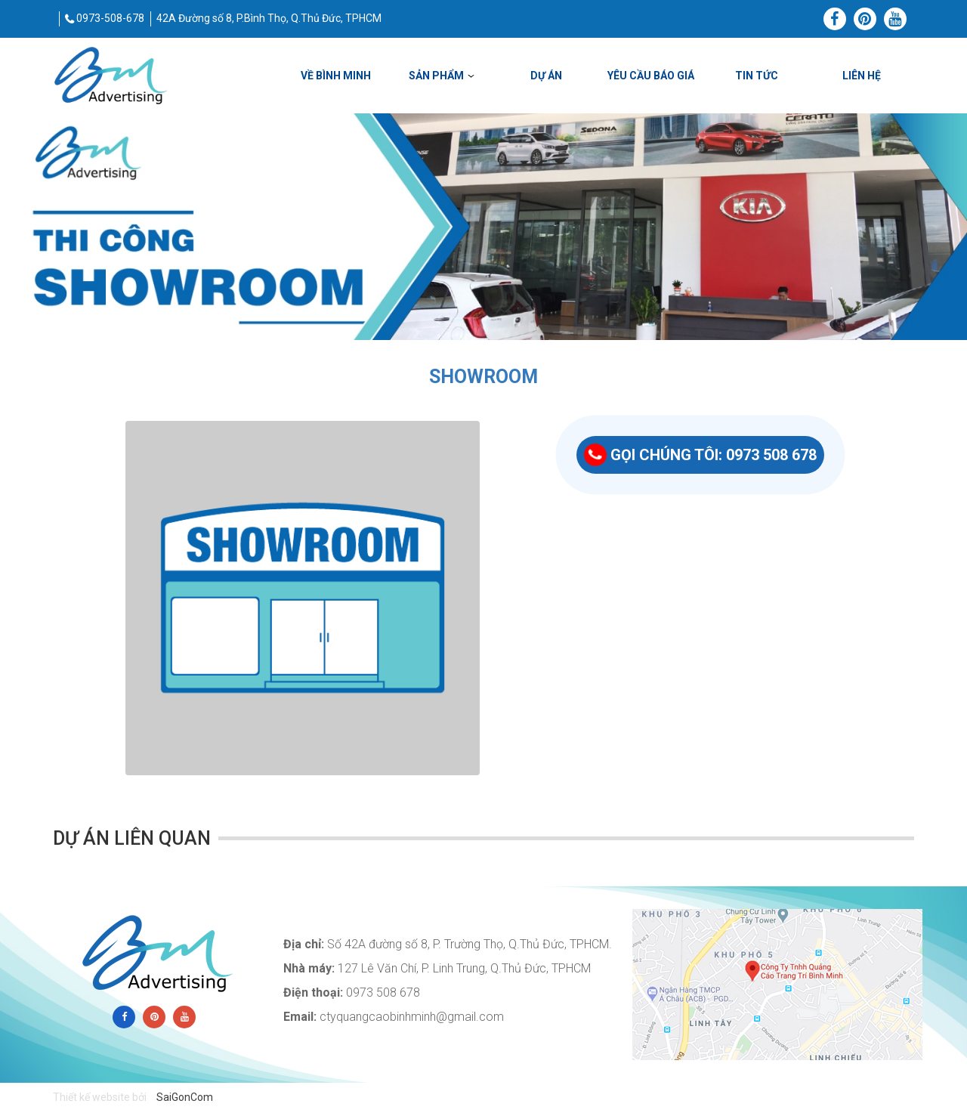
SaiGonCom (184, 1097)
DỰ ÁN (546, 76)
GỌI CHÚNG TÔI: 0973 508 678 (700, 455)
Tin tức (756, 76)
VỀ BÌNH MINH (336, 76)
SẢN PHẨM (436, 76)
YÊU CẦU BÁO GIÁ (650, 76)
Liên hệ (861, 76)
